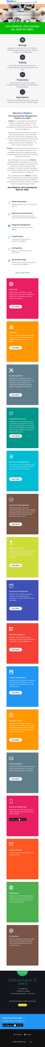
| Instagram (18, 1034)
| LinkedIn (27, 1034)
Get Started (22, 1005)
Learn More (15, 307)
